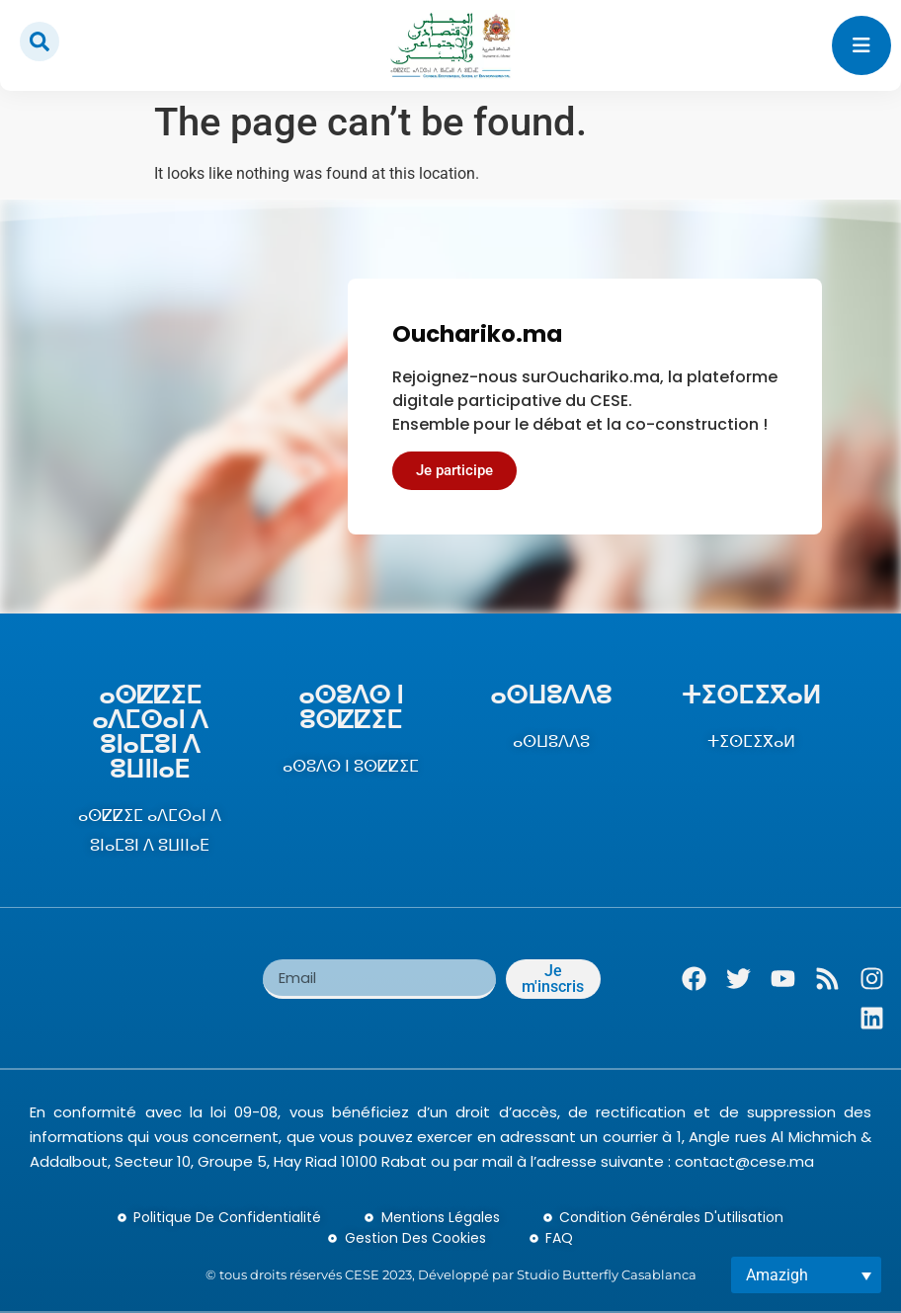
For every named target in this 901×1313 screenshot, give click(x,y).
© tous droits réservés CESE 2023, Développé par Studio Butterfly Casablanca (450, 1274)
